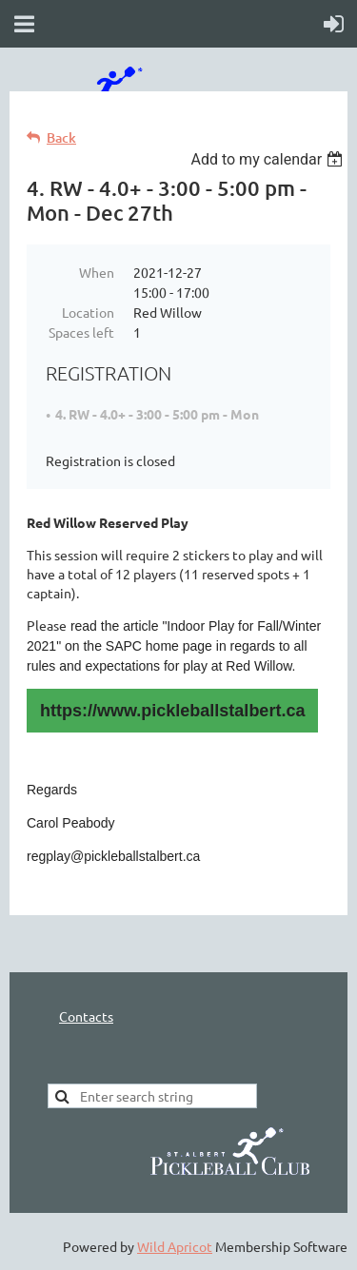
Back (61, 137)
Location (88, 312)
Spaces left (81, 332)
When (96, 272)
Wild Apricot (174, 1246)
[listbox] (268, 159)
